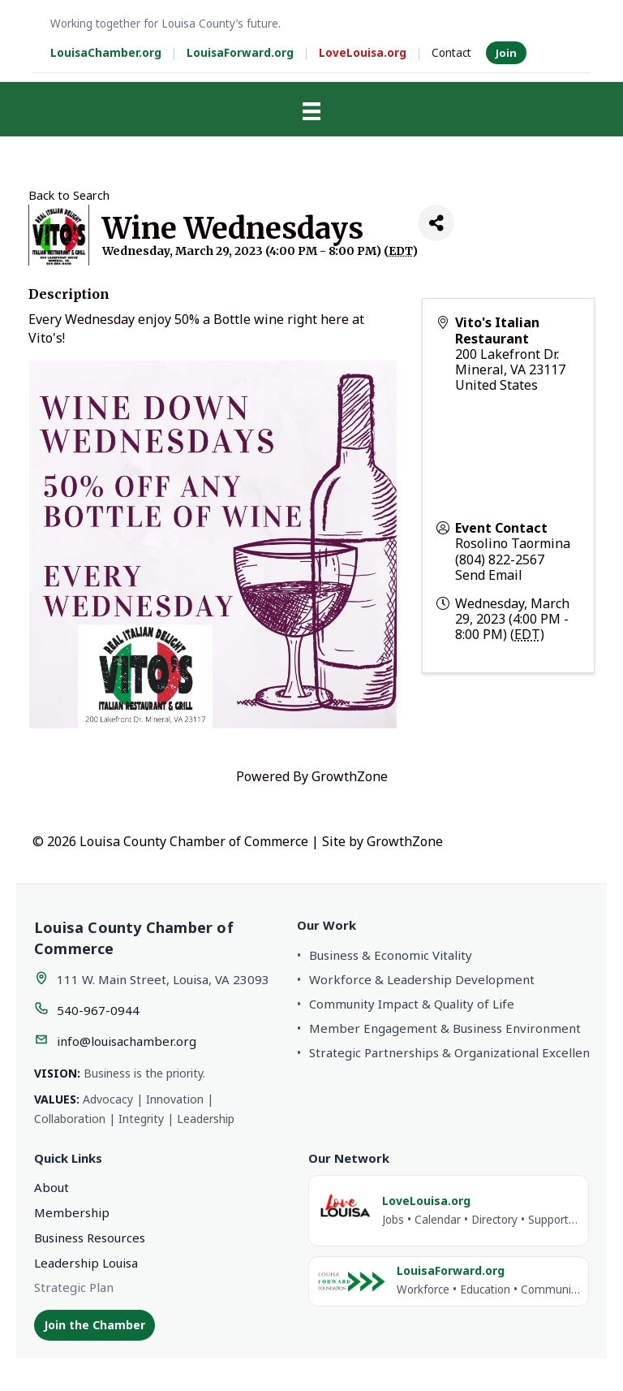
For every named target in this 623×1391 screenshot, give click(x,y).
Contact (451, 52)
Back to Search (69, 195)
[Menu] (311, 111)
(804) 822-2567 (499, 559)
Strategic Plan (74, 1287)
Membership (72, 1212)
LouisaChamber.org (105, 52)
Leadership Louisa (86, 1263)
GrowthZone (350, 776)
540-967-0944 (98, 1010)
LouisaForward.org (240, 52)
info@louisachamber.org (126, 1041)
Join (506, 52)
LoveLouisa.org (362, 52)
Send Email (488, 575)
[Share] (436, 223)
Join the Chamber (94, 1325)
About (51, 1187)
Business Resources (89, 1237)
